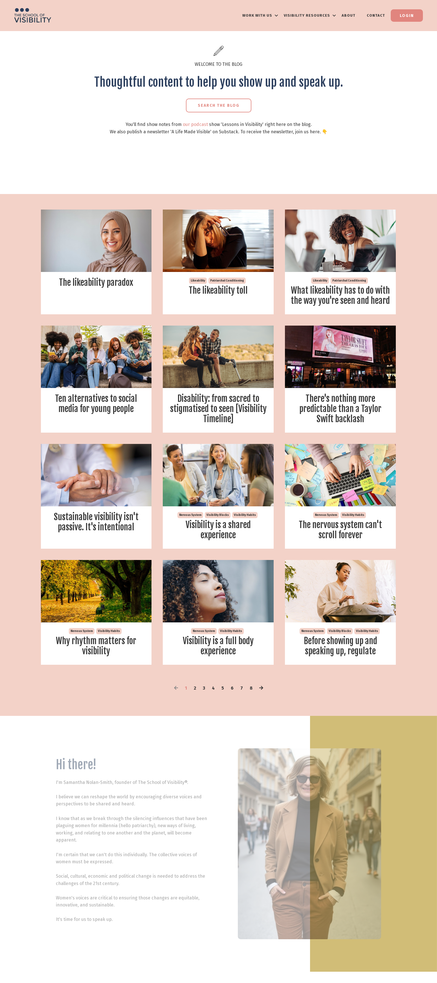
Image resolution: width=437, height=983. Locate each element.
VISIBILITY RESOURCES (310, 15)
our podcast (195, 124)
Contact (376, 15)
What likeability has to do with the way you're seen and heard (340, 295)
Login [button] (407, 15)
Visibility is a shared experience (218, 530)
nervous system (190, 515)
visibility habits (245, 515)
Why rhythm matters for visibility (96, 646)
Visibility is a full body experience (218, 646)
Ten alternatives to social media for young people (96, 404)
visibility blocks (218, 515)
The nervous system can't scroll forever (340, 530)
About (348, 15)
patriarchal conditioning (227, 280)
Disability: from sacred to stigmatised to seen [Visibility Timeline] (218, 409)
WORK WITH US (260, 15)
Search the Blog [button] (219, 105)
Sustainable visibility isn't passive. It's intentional (96, 522)
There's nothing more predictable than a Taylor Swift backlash (340, 409)
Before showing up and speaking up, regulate (340, 646)
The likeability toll (218, 290)
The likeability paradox (96, 283)
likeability (198, 280)
